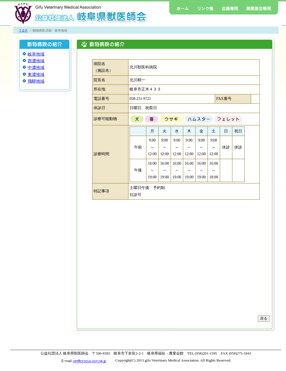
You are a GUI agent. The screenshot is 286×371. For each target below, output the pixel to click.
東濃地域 (36, 74)
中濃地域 (36, 67)
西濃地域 (36, 61)
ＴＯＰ (23, 30)
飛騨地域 (36, 81)
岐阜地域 (36, 54)
